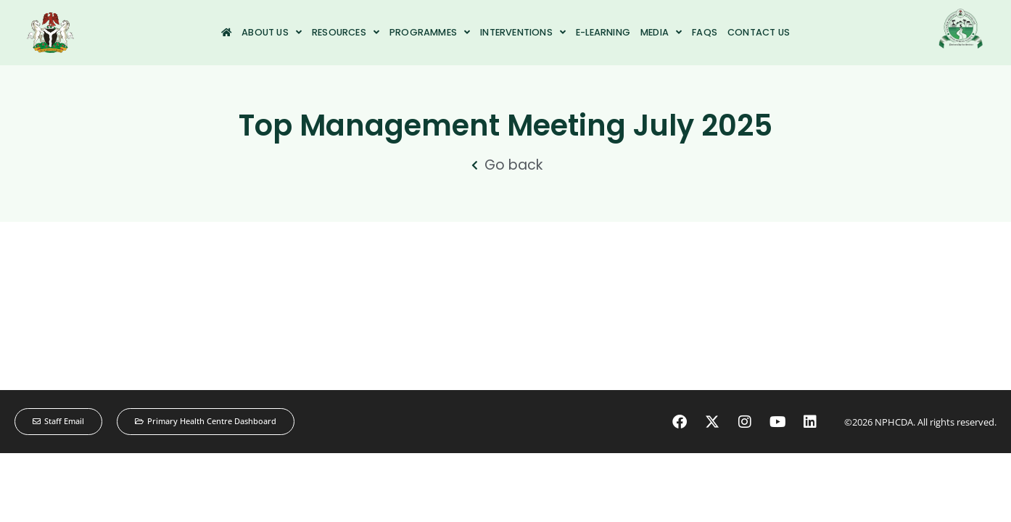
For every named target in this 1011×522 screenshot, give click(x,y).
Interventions (523, 32)
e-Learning (603, 32)
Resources (345, 32)
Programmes (429, 32)
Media (661, 32)
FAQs (704, 32)
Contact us (758, 32)
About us (272, 32)
